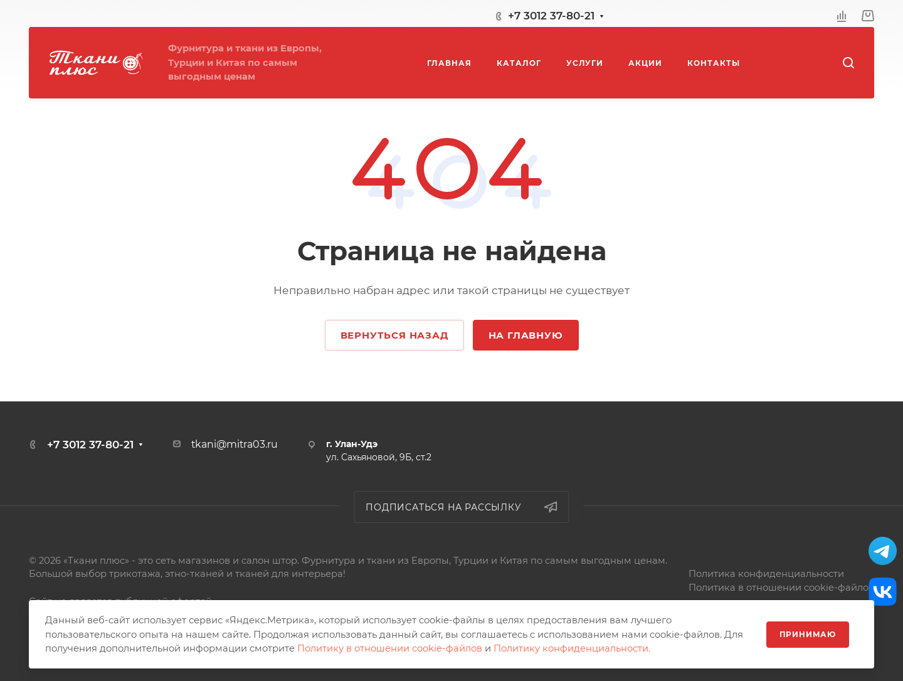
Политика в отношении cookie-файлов (781, 587)
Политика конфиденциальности (766, 573)
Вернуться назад (394, 335)
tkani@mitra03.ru (234, 444)
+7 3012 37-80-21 (551, 15)
